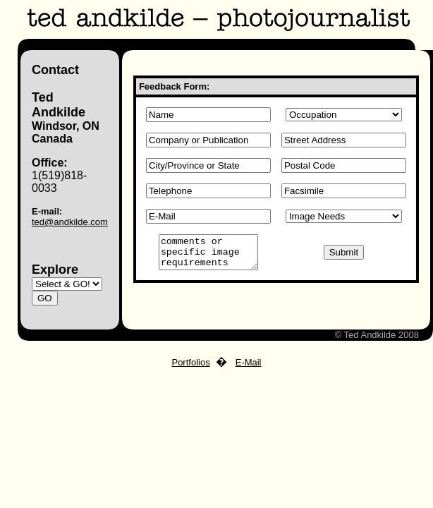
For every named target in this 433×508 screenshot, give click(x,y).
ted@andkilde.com (70, 222)
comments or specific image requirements (208, 255)
